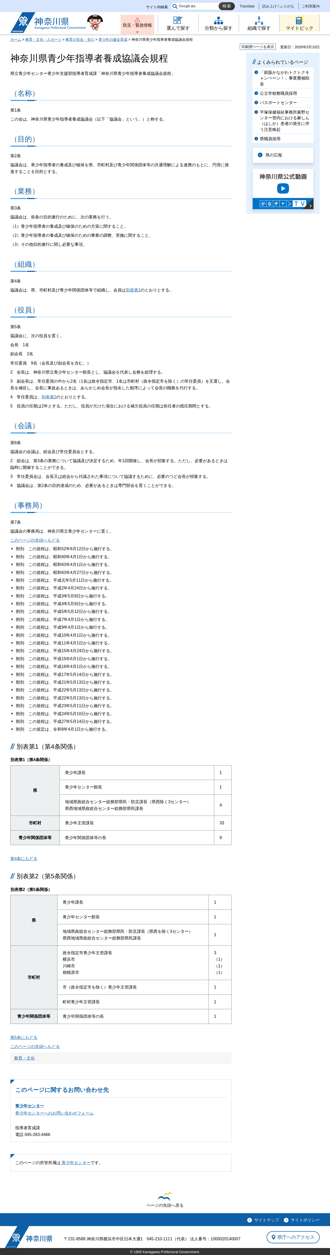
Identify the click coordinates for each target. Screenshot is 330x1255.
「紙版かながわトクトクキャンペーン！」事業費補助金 (284, 78)
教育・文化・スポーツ (43, 39)
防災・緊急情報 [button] (137, 25)
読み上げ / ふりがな (278, 6)
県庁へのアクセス (296, 1237)
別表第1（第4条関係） (47, 746)
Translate (247, 6)
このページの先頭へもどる (35, 540)
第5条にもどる (23, 1037)
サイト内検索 (157, 7)
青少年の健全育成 (112, 39)
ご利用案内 (311, 6)
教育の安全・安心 (79, 39)
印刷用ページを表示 (258, 47)
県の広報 (274, 155)
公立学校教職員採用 (278, 93)
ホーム (15, 39)
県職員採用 (270, 139)
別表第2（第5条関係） (47, 876)
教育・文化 (24, 1058)
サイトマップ (266, 1220)
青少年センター (29, 1106)
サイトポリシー (305, 1220)
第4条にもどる (23, 858)
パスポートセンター (278, 102)
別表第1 (133, 290)
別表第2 (49, 397)
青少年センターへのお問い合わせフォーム (54, 1113)
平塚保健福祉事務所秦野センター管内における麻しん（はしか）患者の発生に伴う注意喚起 (284, 121)
